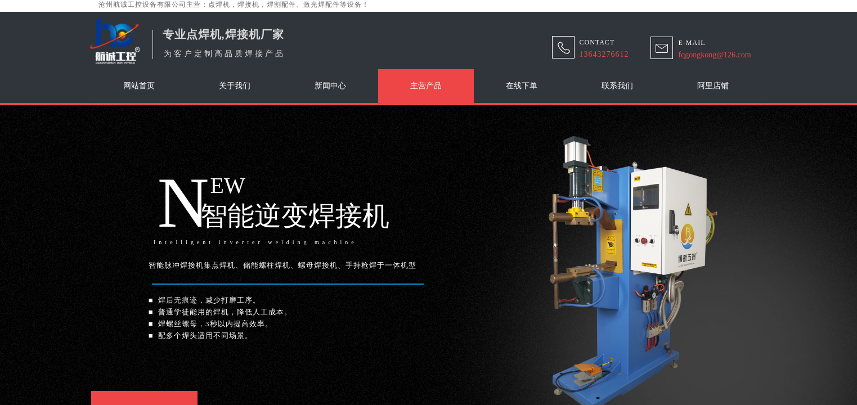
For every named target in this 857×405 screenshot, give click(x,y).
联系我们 (617, 86)
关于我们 (234, 86)
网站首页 (139, 86)
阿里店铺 (713, 86)
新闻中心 (330, 86)
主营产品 (426, 86)
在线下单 (521, 86)
